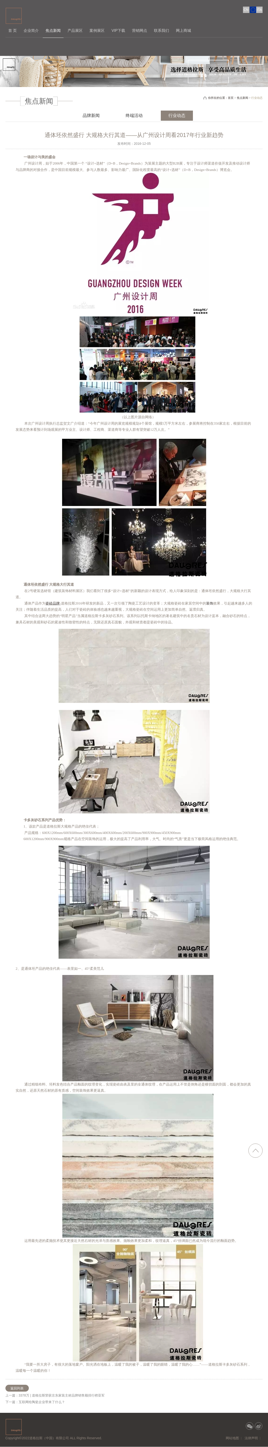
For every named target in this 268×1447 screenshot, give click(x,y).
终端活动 (134, 115)
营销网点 (139, 31)
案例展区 (97, 31)
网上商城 (183, 31)
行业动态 (176, 115)
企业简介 (31, 31)
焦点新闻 (53, 31)
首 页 (12, 31)
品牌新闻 (91, 115)
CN (246, 10)
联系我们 (161, 31)
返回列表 (17, 1388)
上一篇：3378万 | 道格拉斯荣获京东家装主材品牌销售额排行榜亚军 (55, 1395)
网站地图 (232, 1438)
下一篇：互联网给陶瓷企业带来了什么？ (35, 1402)
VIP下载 (118, 31)
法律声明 (251, 1438)
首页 (231, 98)
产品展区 (75, 31)
